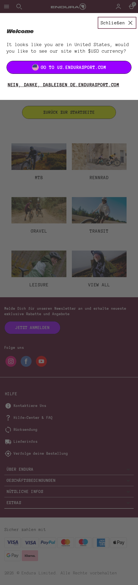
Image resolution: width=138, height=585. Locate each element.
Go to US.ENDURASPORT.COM (69, 67)
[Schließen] (117, 23)
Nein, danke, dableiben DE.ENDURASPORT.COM (63, 84)
